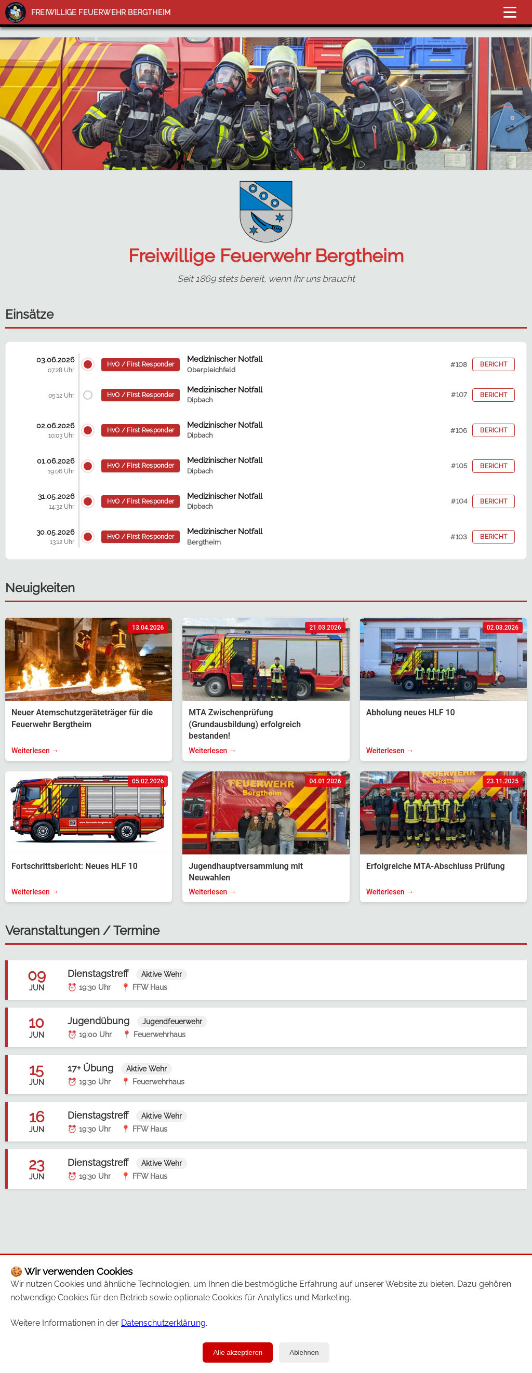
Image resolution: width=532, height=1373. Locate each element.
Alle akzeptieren (237, 1352)
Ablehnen (303, 1352)
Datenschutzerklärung (163, 1323)
